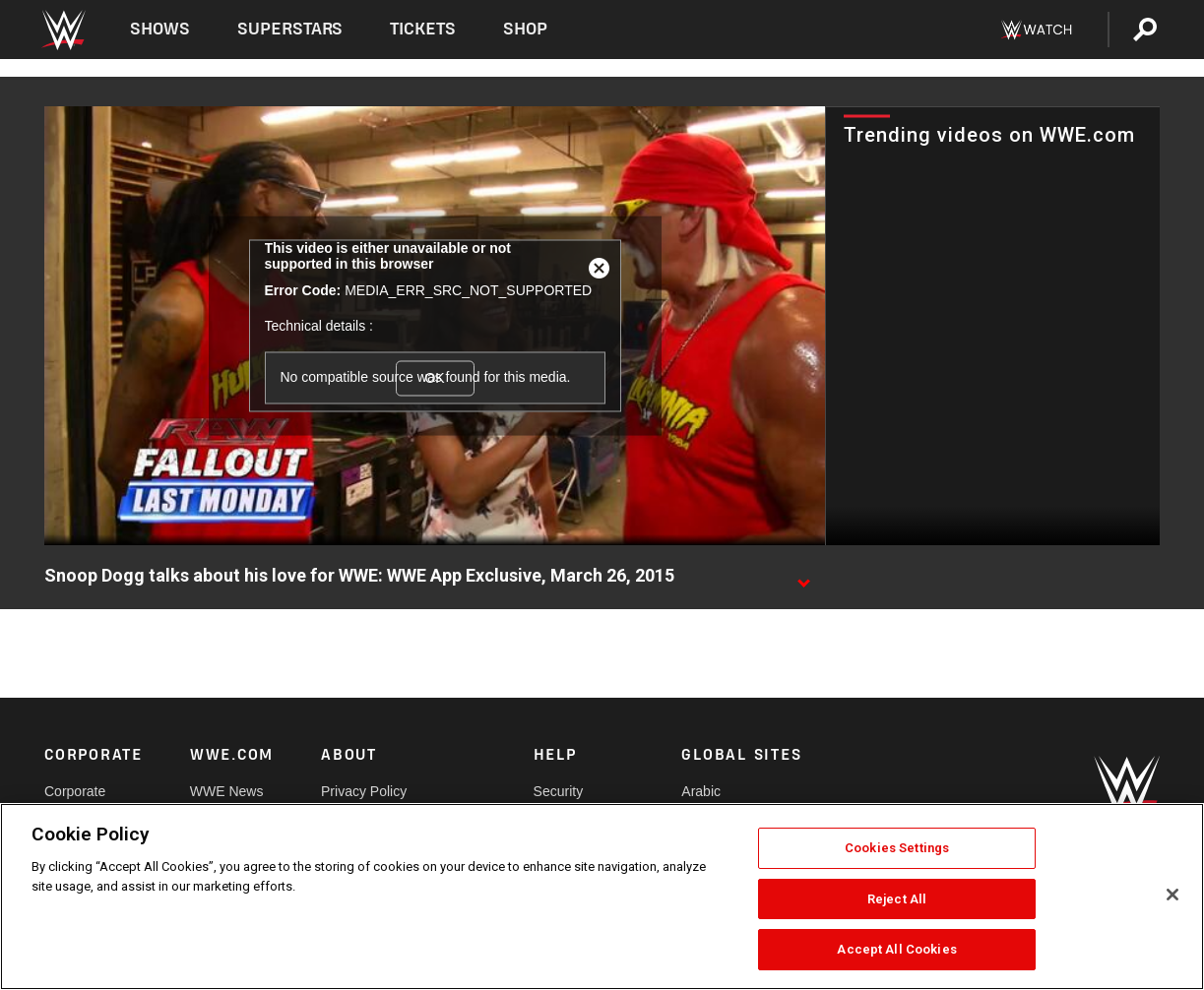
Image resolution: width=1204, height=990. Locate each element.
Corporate (74, 791)
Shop (525, 29)
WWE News (227, 791)
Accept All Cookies (896, 949)
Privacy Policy (364, 791)
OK (434, 378)
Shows (160, 29)
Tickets (423, 29)
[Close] (1172, 894)
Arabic (701, 791)
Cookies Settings (897, 847)
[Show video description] (803, 576)
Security (559, 791)
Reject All (896, 899)
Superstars (290, 29)
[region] (602, 896)
